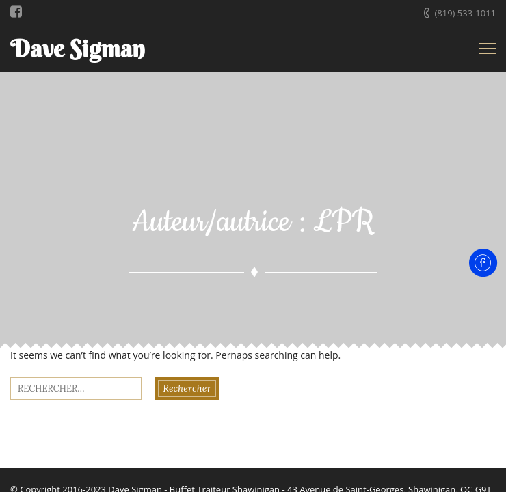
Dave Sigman (77, 49)
